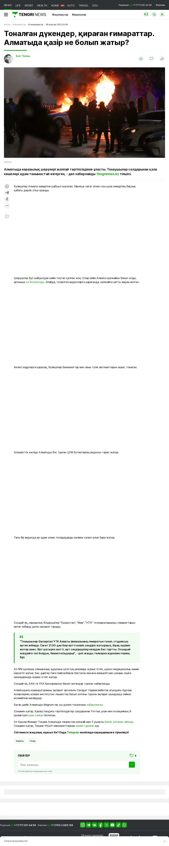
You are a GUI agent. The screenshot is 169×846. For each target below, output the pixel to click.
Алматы (20, 741)
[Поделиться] (162, 59)
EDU (95, 5)
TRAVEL (83, 5)
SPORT (29, 5)
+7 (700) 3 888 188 (62, 825)
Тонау (32, 741)
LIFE (18, 5)
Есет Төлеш (23, 56)
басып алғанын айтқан (119, 721)
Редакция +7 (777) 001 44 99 (135, 5)
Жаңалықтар (60, 14)
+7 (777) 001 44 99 (25, 825)
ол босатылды (35, 282)
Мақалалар (79, 14)
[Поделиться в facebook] (7, 199)
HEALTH (42, 5)
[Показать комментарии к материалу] (7, 216)
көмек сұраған (85, 725)
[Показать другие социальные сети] (7, 206)
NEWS (8, 5)
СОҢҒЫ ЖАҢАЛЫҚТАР (16, 841)
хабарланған (95, 704)
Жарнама (160, 5)
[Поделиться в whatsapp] (7, 186)
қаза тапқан (36, 715)
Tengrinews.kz (107, 174)
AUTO (71, 5)
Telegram (73, 732)
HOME (55, 5)
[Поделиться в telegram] (7, 193)
